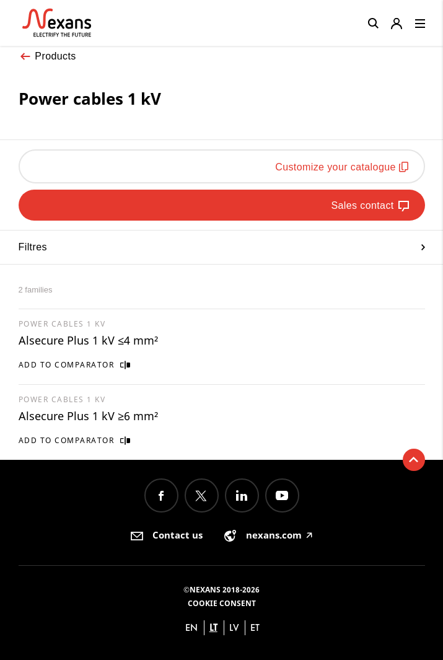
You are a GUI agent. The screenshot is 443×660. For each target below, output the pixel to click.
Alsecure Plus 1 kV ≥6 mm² (88, 415)
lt (213, 627)
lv (234, 627)
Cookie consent (222, 603)
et (255, 627)
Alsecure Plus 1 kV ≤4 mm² (88, 340)
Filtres (222, 247)
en (191, 627)
